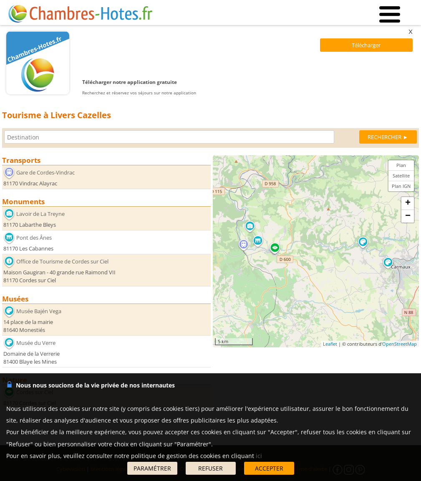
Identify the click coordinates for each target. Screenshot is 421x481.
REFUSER (210, 468)
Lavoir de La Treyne (40, 214)
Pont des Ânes (34, 237)
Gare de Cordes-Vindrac (45, 172)
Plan (401, 165)
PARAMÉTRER (152, 468)
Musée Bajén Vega (38, 310)
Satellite (401, 175)
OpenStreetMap (399, 344)
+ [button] (408, 203)
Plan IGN (401, 186)
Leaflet (330, 344)
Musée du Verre (35, 343)
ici (259, 456)
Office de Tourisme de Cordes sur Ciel (62, 261)
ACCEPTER (269, 468)
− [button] (408, 216)
